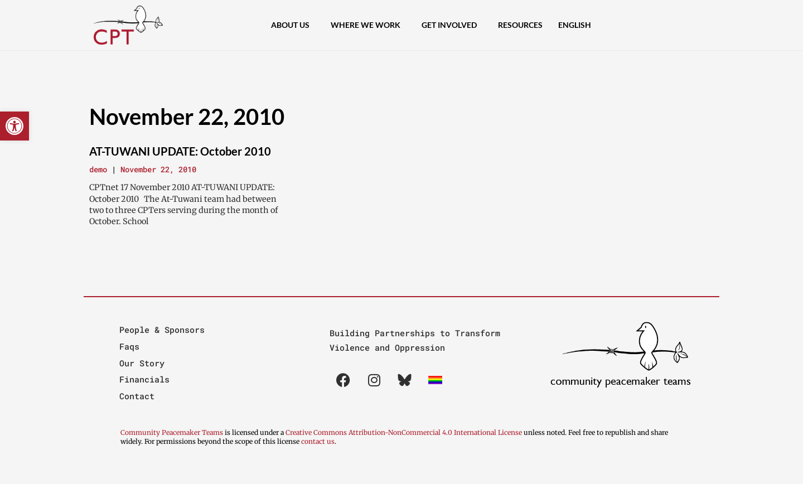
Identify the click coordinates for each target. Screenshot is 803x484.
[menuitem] (577, 25)
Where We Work (368, 25)
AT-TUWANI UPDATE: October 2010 (180, 151)
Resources (520, 25)
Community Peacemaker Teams (172, 432)
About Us (293, 25)
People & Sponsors (162, 329)
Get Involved (452, 25)
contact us (318, 441)
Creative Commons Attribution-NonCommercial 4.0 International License (404, 432)
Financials (144, 379)
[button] (14, 126)
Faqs (129, 346)
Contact (136, 395)
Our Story (142, 363)
